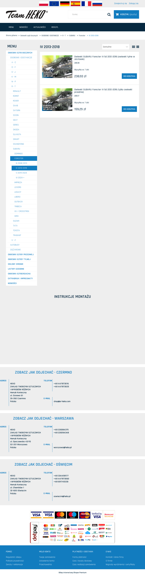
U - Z (14, 240)
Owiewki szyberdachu (19, 273)
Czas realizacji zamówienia (84, 564)
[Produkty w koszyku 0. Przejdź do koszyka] (126, 14)
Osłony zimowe (15, 264)
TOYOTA (16, 230)
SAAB (15, 105)
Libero (17, 196)
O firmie (109, 560)
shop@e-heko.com (62, 401)
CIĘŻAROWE (15, 249)
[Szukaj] (109, 14)
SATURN (16, 110)
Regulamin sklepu (13, 557)
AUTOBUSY (14, 244)
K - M (14, 76)
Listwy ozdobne (16, 268)
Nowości (12, 283)
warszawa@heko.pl (63, 447)
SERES (16, 124)
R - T (14, 86)
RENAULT (17, 91)
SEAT (15, 120)
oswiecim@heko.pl (62, 496)
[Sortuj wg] (115, 47)
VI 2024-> (20, 177)
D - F (14, 67)
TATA (15, 225)
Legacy (17, 192)
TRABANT (17, 235)
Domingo (18, 153)
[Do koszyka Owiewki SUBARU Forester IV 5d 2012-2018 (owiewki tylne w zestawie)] (129, 76)
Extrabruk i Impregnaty (20, 278)
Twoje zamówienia (47, 557)
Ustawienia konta (46, 560)
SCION (16, 115)
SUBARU (16, 148)
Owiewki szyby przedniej (21, 254)
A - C (14, 62)
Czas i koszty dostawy (82, 560)
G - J (14, 71)
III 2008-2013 (21, 163)
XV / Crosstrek (21, 211)
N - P (14, 81)
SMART (16, 139)
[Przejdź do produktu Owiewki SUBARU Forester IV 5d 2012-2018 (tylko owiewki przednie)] (57, 99)
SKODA (16, 129)
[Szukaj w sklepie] (90, 14)
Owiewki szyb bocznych (20, 52)
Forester (18, 158)
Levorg (17, 187)
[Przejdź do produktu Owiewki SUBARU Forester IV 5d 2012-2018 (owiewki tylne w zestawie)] (57, 66)
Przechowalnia (45, 564)
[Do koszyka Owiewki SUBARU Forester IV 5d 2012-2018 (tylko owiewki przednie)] (129, 109)
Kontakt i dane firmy (115, 557)
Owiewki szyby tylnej (19, 259)
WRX (16, 216)
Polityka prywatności (15, 560)
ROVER (16, 100)
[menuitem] (11, 27)
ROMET (16, 96)
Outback (18, 201)
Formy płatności (79, 557)
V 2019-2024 (21, 172)
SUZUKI (16, 220)
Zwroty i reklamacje (14, 564)
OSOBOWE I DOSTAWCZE (21, 57)
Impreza (18, 182)
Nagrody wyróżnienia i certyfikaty (120, 564)
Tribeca (18, 206)
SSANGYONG (18, 144)
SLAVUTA (17, 134)
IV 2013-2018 (21, 168)
